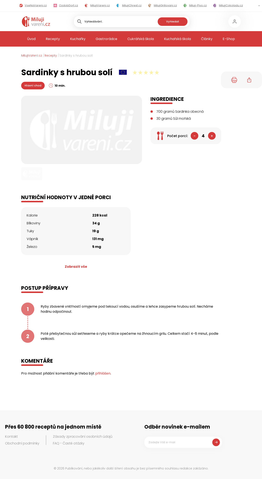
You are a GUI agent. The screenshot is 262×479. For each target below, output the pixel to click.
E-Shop (229, 38)
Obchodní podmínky (22, 443)
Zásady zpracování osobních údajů (82, 436)
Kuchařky (77, 38)
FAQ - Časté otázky (68, 443)
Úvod (31, 38)
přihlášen (102, 373)
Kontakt (11, 436)
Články (206, 38)
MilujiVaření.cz (31, 55)
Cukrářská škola (140, 38)
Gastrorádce (106, 38)
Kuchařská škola (177, 38)
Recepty (53, 38)
